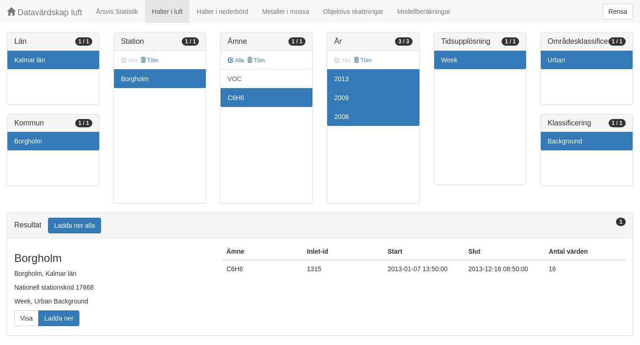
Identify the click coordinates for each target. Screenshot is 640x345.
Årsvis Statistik (117, 11)
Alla (236, 60)
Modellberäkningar (423, 11)
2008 (341, 116)
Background (565, 141)
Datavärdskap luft (44, 12)
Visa (26, 318)
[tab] (320, 225)
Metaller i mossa (285, 11)
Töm (149, 60)
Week (449, 60)
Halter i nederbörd (222, 11)
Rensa (618, 11)
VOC (234, 79)
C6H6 (235, 97)
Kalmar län (29, 60)
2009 (341, 97)
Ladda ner (58, 318)
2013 (341, 79)
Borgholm (28, 141)
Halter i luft (167, 11)
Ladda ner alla (74, 225)
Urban (556, 60)
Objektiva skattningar (353, 11)
